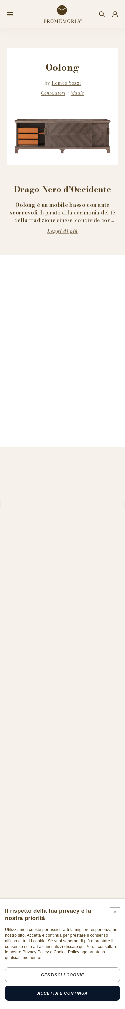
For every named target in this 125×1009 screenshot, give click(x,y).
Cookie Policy (66, 952)
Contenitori (53, 93)
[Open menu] (10, 14)
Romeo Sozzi (66, 83)
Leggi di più (62, 231)
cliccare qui (74, 946)
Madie (77, 93)
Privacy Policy (36, 952)
